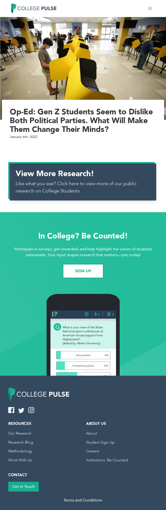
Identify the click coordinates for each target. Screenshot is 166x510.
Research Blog (20, 442)
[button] (150, 8)
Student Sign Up (100, 442)
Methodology (20, 451)
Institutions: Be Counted (107, 460)
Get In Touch (23, 486)
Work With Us (20, 460)
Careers (92, 451)
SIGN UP (83, 271)
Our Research (19, 433)
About (91, 433)
